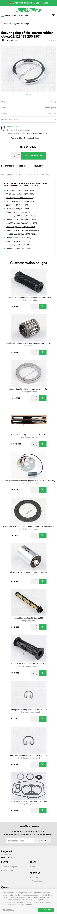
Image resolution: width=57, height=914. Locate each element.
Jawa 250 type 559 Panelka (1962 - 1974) (21, 212)
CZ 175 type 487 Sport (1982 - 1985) (20, 201)
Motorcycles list (9, 40)
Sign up (42, 841)
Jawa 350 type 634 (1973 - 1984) (18, 237)
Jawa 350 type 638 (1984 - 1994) (18, 241)
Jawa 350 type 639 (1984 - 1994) (18, 245)
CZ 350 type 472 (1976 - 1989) (17, 208)
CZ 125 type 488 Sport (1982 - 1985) (20, 194)
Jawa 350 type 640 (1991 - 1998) (18, 248)
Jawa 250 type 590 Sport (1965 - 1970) (21, 216)
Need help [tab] (24, 166)
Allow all (46, 910)
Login (44, 3)
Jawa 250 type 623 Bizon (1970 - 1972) (21, 219)
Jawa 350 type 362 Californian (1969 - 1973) (22, 230)
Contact (35, 877)
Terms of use (37, 881)
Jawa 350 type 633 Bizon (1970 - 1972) (21, 234)
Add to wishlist (16, 138)
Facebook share (32, 138)
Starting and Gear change (19, 23)
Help (33, 866)
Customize (8, 910)
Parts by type (8, 870)
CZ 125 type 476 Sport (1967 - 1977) (20, 190)
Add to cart (35, 156)
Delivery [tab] (38, 166)
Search (23, 16)
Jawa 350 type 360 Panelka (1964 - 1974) (21, 223)
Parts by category (10, 866)
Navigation (8, 16)
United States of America (23, 3)
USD (37, 3)
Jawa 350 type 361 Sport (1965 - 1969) (20, 227)
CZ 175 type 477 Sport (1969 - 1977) (20, 198)
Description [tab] (7, 166)
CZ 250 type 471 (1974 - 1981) (17, 205)
